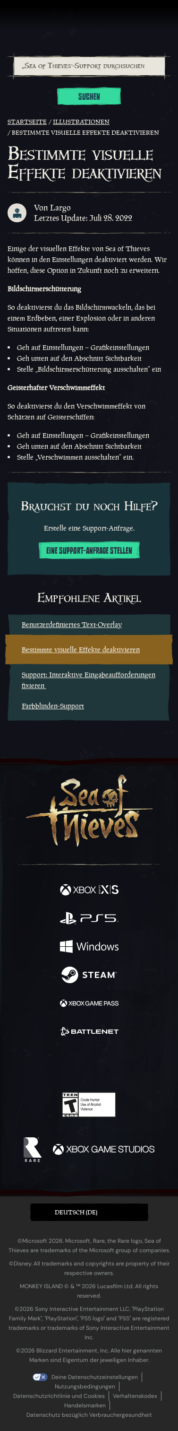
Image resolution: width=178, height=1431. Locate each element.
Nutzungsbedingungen (85, 1386)
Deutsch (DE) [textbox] (76, 1212)
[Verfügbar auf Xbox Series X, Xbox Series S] (89, 891)
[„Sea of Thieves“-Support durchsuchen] (89, 66)
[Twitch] (59, 1065)
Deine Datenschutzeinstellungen (94, 1377)
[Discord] (115, 1065)
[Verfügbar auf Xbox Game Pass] (89, 1004)
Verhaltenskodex (135, 1396)
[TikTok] (136, 1065)
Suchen (89, 97)
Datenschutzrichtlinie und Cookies (59, 1396)
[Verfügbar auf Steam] (89, 976)
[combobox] (89, 66)
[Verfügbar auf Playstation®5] (89, 919)
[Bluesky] (155, 1065)
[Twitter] (39, 1064)
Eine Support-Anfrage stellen (89, 551)
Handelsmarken (85, 1405)
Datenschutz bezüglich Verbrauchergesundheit (89, 1415)
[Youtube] (88, 1065)
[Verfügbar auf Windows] (89, 947)
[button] (89, 1212)
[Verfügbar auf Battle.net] (89, 1032)
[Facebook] (21, 1064)
